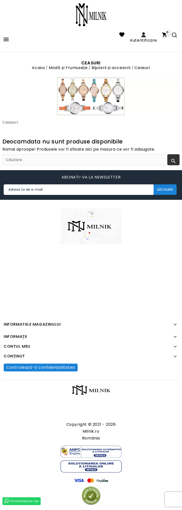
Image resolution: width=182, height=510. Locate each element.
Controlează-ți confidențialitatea (40, 367)
